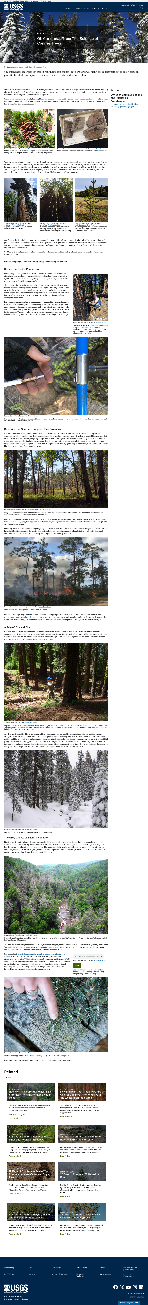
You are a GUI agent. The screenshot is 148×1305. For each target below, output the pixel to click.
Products (77, 8)
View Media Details (31, 149)
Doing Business (105, 1274)
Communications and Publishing (19, 67)
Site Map (103, 1268)
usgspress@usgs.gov (125, 107)
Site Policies (57, 1268)
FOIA (30, 1268)
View (77, 965)
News (86, 8)
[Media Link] (29, 128)
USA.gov (31, 1274)
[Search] (142, 8)
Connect (95, 8)
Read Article (14, 1118)
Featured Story (45, 33)
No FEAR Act (9, 1274)
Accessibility (9, 1268)
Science (67, 8)
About (104, 8)
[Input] (130, 8)
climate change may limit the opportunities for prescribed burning (35, 617)
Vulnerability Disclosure (61, 1274)
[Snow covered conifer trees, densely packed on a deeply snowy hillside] (74, 37)
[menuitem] (67, 7)
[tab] (8, 1077)
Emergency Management (128, 1275)
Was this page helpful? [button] (129, 1303)
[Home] (13, 10)
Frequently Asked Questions (132, 5)
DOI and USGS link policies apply (130, 1269)
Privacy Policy (81, 1268)
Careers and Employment (81, 1275)
